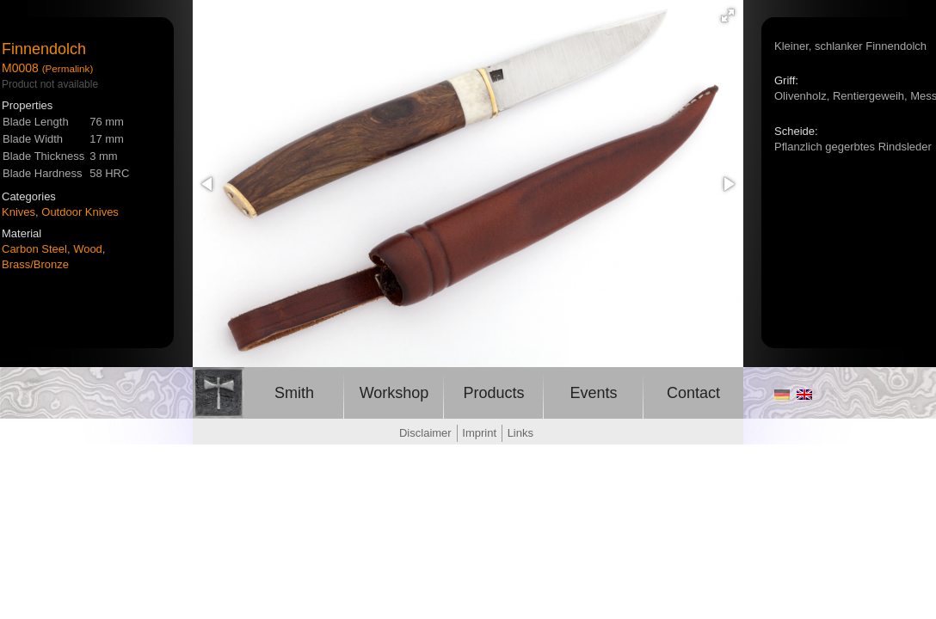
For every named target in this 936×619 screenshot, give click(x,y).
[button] (728, 15)
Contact (693, 392)
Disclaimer (425, 432)
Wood (87, 248)
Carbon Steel (34, 248)
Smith (294, 392)
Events (593, 392)
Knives (18, 211)
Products (493, 392)
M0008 (20, 68)
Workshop (394, 392)
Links (520, 432)
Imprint (479, 432)
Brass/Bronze (35, 264)
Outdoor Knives (80, 211)
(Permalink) (68, 68)
